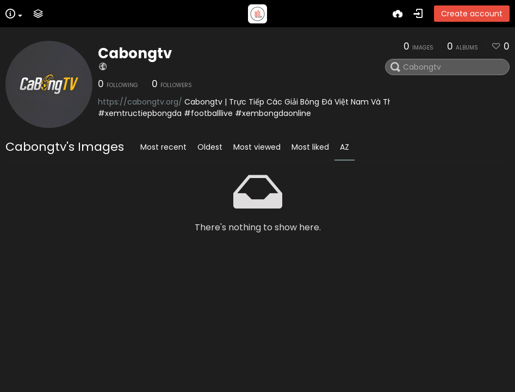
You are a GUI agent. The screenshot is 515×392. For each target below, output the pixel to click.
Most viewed (257, 147)
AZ (344, 147)
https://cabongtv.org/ (140, 101)
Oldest (209, 147)
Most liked (310, 147)
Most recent (163, 147)
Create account (471, 13)
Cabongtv (135, 53)
